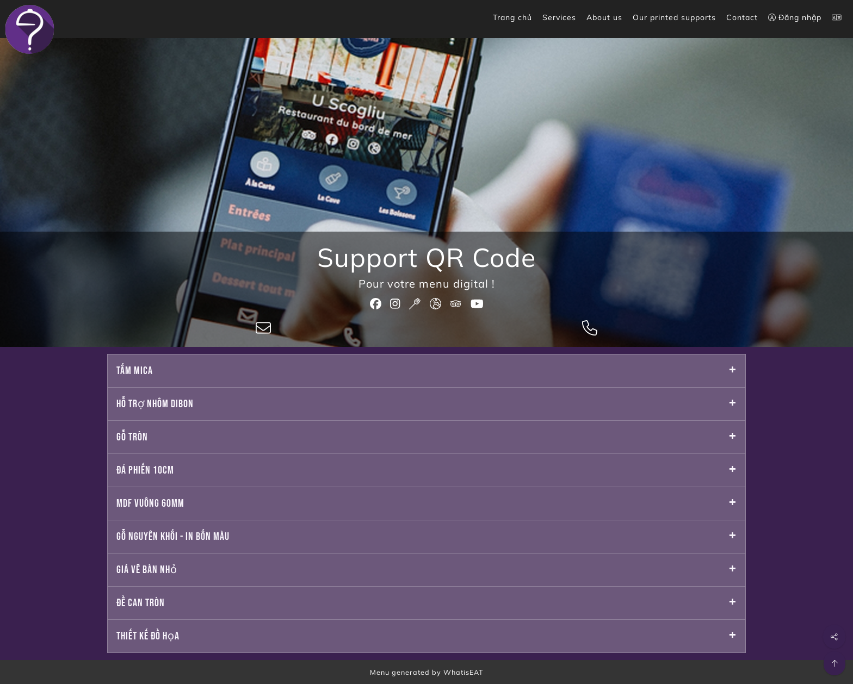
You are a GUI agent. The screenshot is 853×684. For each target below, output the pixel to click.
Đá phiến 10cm (145, 470)
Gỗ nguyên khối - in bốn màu (173, 536)
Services (559, 17)
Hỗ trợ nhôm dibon (155, 404)
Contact (742, 17)
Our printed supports (674, 17)
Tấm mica (134, 370)
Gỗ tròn (132, 437)
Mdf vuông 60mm (150, 503)
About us (604, 17)
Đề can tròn (140, 603)
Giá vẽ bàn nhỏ (146, 569)
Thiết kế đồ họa (148, 636)
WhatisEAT (463, 672)
